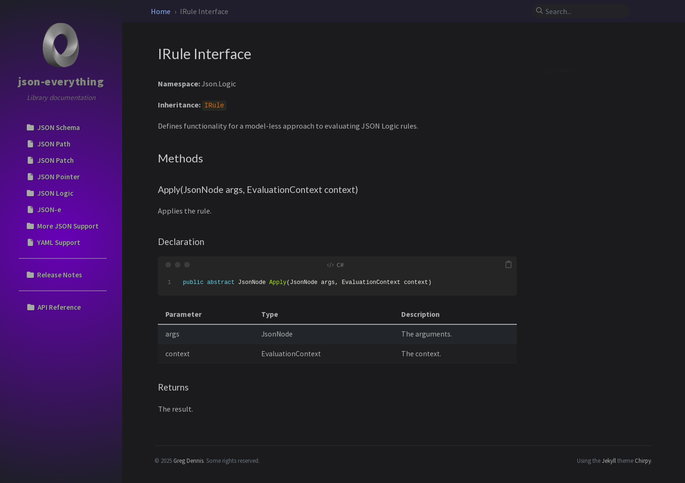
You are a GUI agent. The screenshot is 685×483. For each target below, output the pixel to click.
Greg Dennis (188, 460)
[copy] (508, 264)
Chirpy (643, 460)
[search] (584, 11)
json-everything (61, 81)
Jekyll (609, 460)
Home (161, 11)
